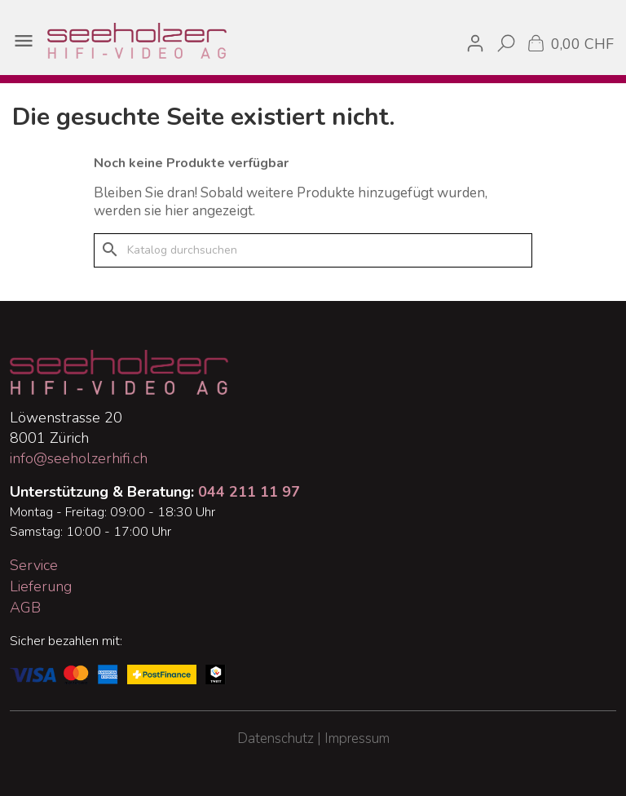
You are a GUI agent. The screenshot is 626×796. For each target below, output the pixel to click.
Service (34, 565)
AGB (25, 607)
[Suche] (313, 250)
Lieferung (41, 586)
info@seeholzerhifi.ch (79, 458)
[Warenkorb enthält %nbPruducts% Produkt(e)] (569, 43)
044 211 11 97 (249, 492)
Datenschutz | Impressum (313, 738)
